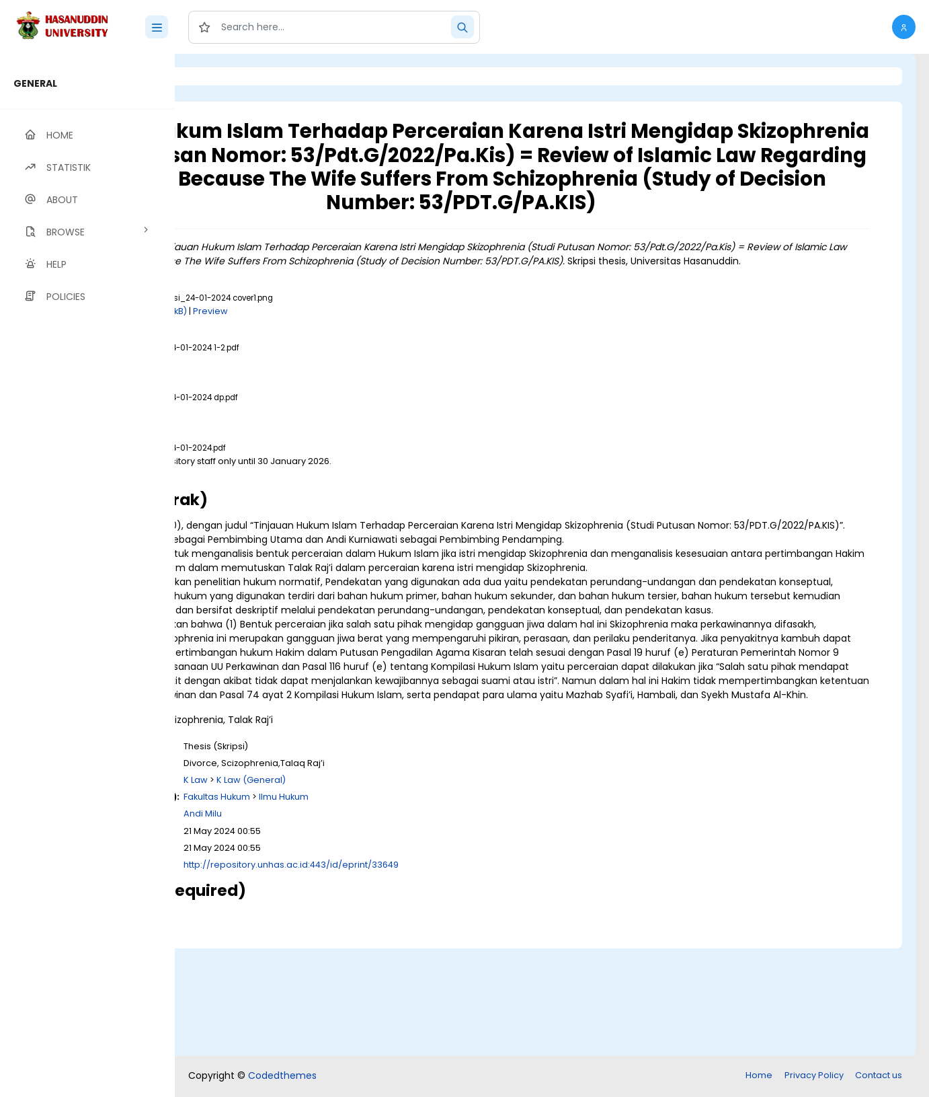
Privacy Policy (814, 1076)
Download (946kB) (299, 511)
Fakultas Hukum (385, 905)
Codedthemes (282, 1077)
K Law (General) (419, 888)
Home (758, 1076)
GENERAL (35, 83)
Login (231, 76)
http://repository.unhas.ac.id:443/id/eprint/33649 (459, 973)
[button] (904, 27)
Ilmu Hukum (452, 905)
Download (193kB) (316, 348)
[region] (87, 575)
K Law (364, 888)
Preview (378, 348)
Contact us (878, 1076)
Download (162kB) (297, 449)
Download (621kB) (297, 398)
